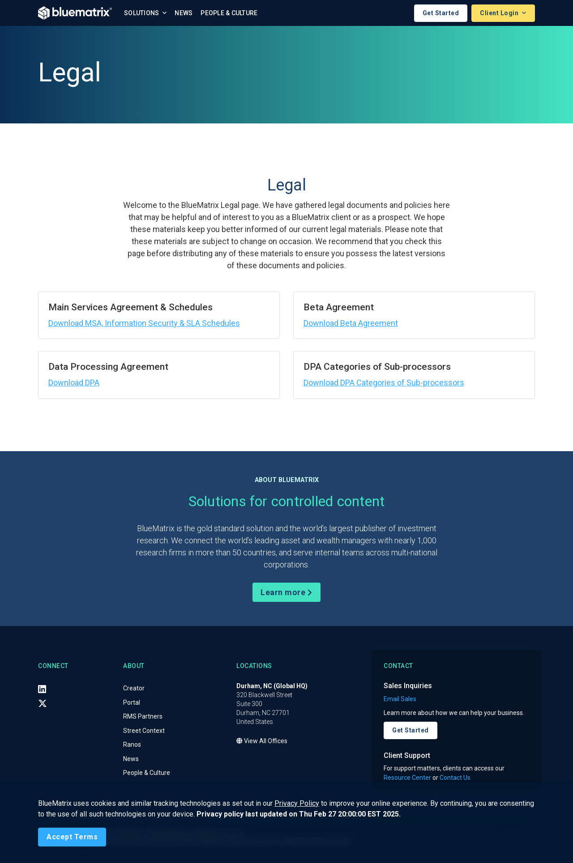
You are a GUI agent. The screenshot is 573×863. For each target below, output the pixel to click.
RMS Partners (142, 716)
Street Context (144, 730)
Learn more (286, 592)
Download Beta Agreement (351, 323)
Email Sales (400, 698)
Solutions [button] (142, 13)
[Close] (72, 837)
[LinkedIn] (42, 689)
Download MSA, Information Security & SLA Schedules (144, 323)
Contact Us (455, 777)
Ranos (132, 745)
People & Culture (229, 13)
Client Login (500, 13)
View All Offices (261, 741)
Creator (134, 688)
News (183, 13)
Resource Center (407, 777)
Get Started (441, 13)
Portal (131, 702)
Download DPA (73, 382)
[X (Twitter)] (42, 703)
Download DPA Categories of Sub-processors (384, 382)
